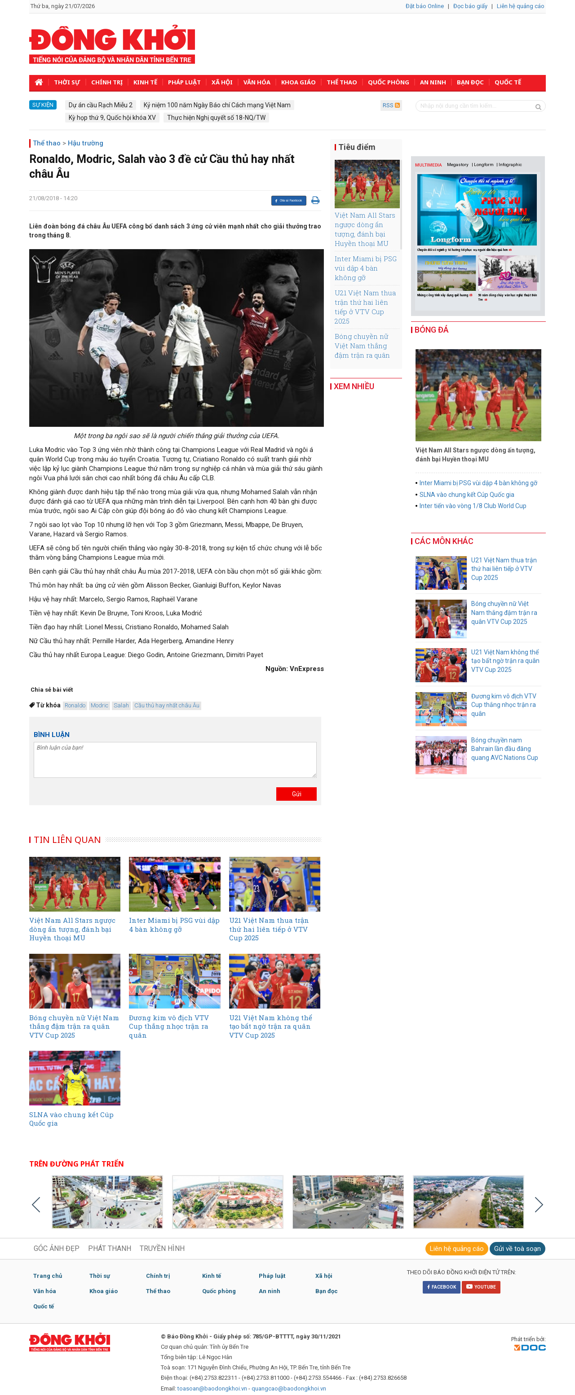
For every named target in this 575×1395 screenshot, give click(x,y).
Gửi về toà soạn (517, 1249)
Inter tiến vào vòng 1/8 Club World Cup (473, 505)
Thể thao (342, 82)
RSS (391, 105)
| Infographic (509, 164)
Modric (99, 705)
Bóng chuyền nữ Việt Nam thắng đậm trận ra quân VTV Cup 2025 (362, 350)
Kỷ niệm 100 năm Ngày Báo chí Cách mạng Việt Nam (217, 105)
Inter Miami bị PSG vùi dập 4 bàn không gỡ (366, 268)
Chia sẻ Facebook (288, 200)
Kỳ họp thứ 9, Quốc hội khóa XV (112, 117)
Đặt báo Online (425, 6)
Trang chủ (47, 1275)
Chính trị (107, 82)
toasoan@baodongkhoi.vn (212, 1388)
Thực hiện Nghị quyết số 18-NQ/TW (216, 117)
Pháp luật (184, 82)
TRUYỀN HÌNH (162, 1248)
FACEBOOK (441, 1287)
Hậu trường (85, 143)
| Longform (483, 164)
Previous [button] (420, 277)
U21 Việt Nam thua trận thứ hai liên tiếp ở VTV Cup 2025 (365, 306)
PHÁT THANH (109, 1248)
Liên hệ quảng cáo (520, 6)
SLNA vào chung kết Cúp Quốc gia (467, 494)
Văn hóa (256, 82)
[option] (447, 276)
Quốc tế (508, 82)
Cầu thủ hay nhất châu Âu (166, 705)
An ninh (433, 82)
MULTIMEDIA (428, 164)
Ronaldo (75, 705)
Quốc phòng (388, 82)
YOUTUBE (481, 1286)
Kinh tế (145, 82)
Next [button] (536, 277)
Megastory (458, 164)
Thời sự (67, 82)
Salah (121, 705)
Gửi (296, 794)
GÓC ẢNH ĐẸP (57, 1248)
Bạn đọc (470, 82)
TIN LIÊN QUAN (67, 839)
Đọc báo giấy (470, 6)
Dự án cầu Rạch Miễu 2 (101, 105)
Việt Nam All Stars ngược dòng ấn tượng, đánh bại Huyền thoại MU (365, 229)
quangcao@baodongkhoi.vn (289, 1388)
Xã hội (222, 82)
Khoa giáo (298, 82)
